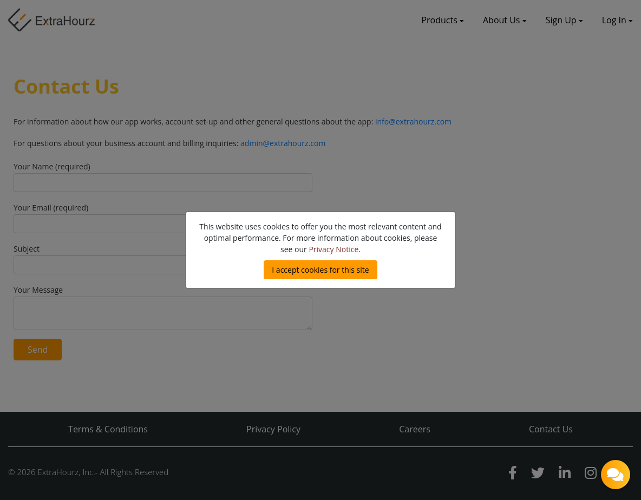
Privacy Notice (333, 249)
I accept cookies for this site (320, 270)
